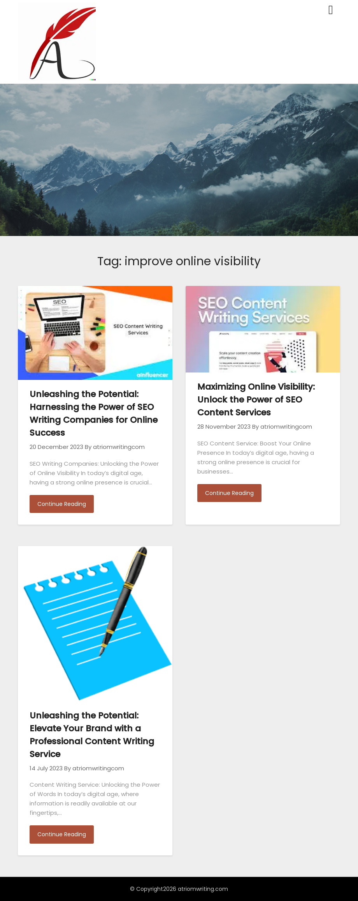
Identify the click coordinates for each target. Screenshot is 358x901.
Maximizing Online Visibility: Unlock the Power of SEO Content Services (256, 400)
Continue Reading (61, 504)
